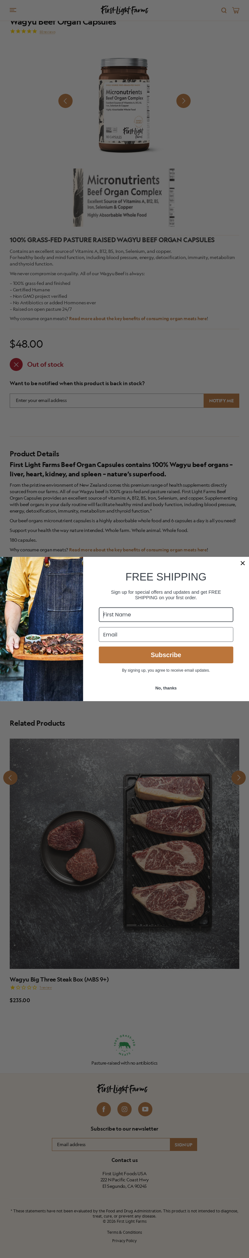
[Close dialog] (243, 563)
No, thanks (166, 688)
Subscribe (166, 654)
